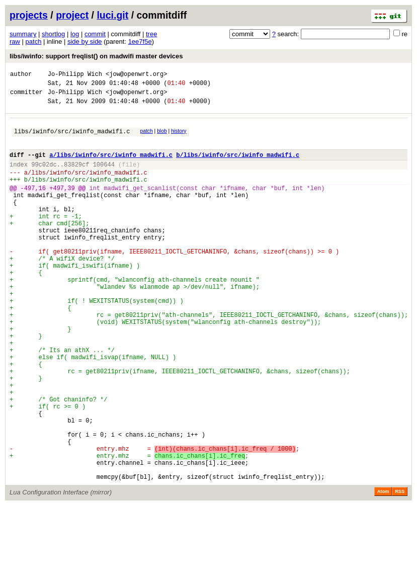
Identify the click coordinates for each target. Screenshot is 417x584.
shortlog (53, 34)
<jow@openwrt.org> (136, 75)
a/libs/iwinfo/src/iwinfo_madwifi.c (111, 165)
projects (29, 15)
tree (151, 34)
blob (162, 137)
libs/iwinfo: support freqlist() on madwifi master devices (96, 56)
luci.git (112, 15)
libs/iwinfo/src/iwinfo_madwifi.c (72, 138)
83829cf (76, 176)
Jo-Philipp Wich (75, 75)
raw (15, 41)
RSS (399, 569)
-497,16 (33, 204)
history (178, 137)
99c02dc (43, 176)
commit (95, 34)
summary (23, 34)
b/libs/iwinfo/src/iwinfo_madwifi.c (237, 165)
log (74, 34)
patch (34, 41)
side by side (84, 41)
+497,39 (61, 204)
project (72, 15)
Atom (383, 569)
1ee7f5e (140, 41)
